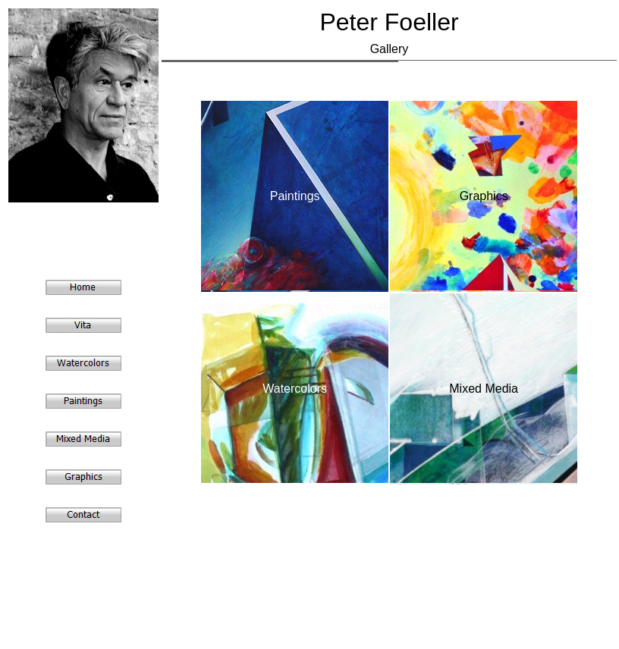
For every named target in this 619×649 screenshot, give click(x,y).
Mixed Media (483, 388)
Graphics (484, 196)
